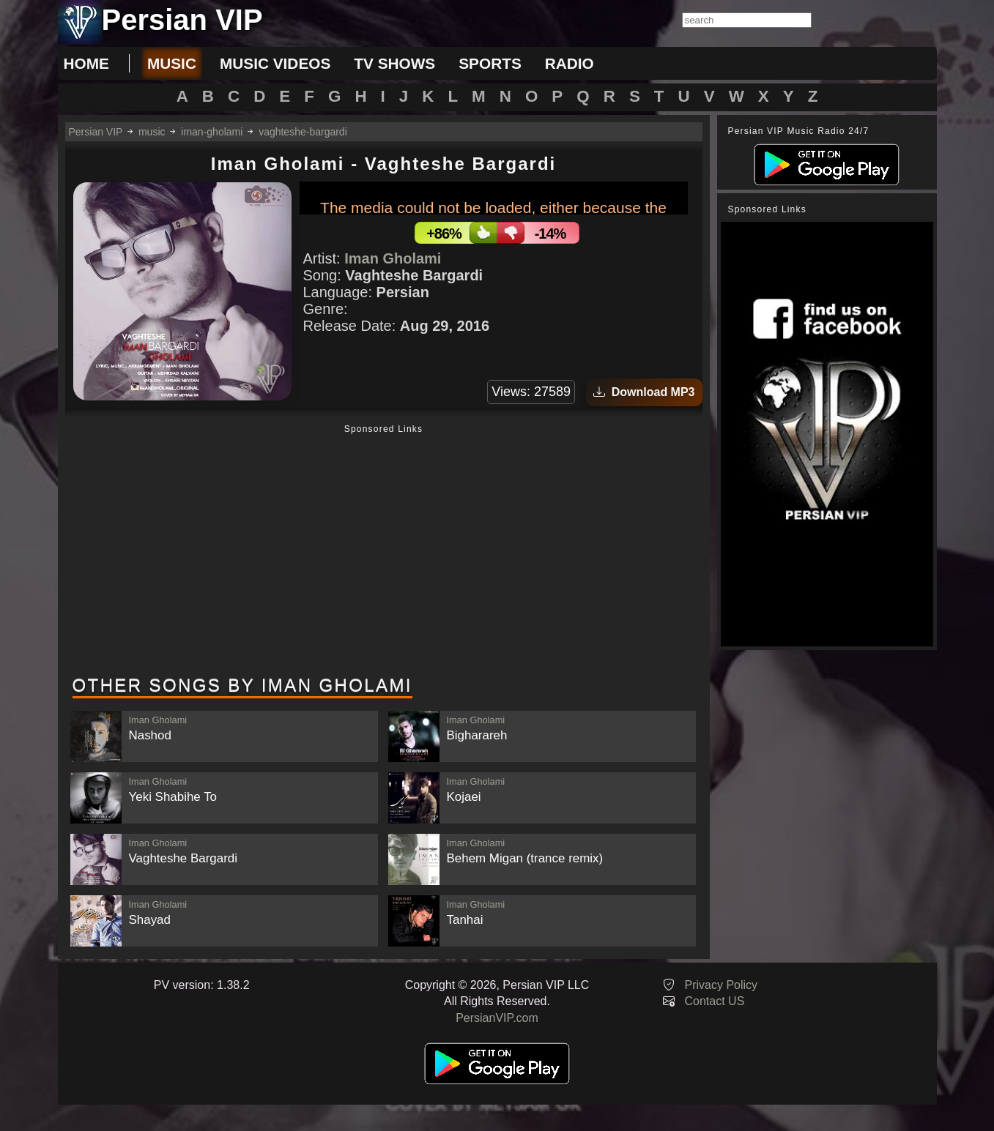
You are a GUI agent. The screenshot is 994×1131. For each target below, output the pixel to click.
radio (569, 63)
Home (86, 63)
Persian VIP (96, 132)
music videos (275, 63)
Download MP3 (644, 392)
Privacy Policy (721, 985)
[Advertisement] (383, 551)
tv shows (394, 63)
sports (490, 63)
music (171, 63)
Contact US (715, 1001)
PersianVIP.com (497, 1018)
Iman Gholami (392, 258)
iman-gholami (211, 132)
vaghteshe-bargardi (303, 132)
